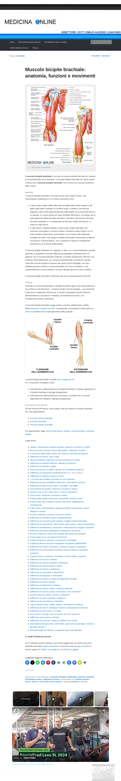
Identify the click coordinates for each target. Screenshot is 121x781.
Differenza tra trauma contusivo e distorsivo (49, 563)
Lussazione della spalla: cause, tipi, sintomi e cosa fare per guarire (59, 453)
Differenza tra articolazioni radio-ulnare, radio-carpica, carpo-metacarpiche (62, 524)
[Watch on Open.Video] (24, 757)
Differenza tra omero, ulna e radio (44, 457)
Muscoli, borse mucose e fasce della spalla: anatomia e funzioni (58, 450)
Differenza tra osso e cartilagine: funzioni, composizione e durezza (59, 608)
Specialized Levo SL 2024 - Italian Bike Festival (44, 711)
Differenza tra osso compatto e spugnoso (48, 598)
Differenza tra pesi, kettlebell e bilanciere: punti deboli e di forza (57, 482)
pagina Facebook (50, 646)
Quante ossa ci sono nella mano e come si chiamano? (53, 492)
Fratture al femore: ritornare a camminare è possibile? (53, 540)
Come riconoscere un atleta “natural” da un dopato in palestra (57, 469)
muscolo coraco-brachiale (41, 418)
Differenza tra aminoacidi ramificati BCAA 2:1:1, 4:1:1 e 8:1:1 (56, 473)
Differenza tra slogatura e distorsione (46, 575)
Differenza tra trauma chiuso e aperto (46, 566)
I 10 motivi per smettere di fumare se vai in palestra (52, 479)
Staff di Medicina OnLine (19, 48)
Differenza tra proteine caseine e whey (47, 476)
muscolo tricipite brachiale (41, 425)
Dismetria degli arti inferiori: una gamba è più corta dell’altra (56, 630)
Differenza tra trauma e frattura (43, 559)
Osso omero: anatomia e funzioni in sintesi (48, 495)
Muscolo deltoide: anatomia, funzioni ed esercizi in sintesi (55, 460)
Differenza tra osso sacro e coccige (45, 611)
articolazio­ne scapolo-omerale (42, 308)
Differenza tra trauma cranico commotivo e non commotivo (55, 591)
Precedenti (95, 56)
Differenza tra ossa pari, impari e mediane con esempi (53, 620)
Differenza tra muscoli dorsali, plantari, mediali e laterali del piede (58, 521)
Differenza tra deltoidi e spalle (43, 466)
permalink (74, 682)
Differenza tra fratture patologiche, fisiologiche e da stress (55, 530)
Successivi (107, 56)
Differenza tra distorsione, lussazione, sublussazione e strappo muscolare (62, 527)
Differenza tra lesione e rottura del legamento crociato (53, 579)
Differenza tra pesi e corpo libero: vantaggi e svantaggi (54, 486)
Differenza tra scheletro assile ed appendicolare (51, 518)
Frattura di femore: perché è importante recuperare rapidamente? (58, 543)
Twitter (44, 649)
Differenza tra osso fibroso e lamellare (46, 601)
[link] (16, 711)
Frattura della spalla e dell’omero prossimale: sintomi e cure (56, 498)
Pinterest (68, 649)
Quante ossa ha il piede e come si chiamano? (50, 595)
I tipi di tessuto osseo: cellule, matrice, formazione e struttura (56, 604)
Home (12, 42)
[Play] (79, 699)
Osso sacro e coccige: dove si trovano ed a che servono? (55, 614)
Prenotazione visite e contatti (55, 42)
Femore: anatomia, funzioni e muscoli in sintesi (50, 514)
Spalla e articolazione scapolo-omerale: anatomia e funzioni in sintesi (60, 447)
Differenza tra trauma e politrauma (45, 569)
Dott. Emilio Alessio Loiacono (30, 42)
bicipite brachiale (82, 679)
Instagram (54, 649)
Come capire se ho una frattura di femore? (48, 537)
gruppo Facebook (82, 646)
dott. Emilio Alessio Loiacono (51, 682)
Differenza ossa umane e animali (44, 617)
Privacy (35, 48)
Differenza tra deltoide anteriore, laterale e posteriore (53, 463)
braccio (28, 682)
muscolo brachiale (38, 421)
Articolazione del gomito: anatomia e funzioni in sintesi (53, 489)
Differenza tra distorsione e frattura (45, 585)
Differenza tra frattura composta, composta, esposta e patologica (58, 547)
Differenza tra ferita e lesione (42, 582)
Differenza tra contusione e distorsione (47, 572)
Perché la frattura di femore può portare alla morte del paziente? (58, 534)
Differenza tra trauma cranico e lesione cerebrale (51, 588)
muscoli (34, 682)
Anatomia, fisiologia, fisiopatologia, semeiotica (68, 677)
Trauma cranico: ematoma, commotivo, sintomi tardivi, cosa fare (58, 556)
